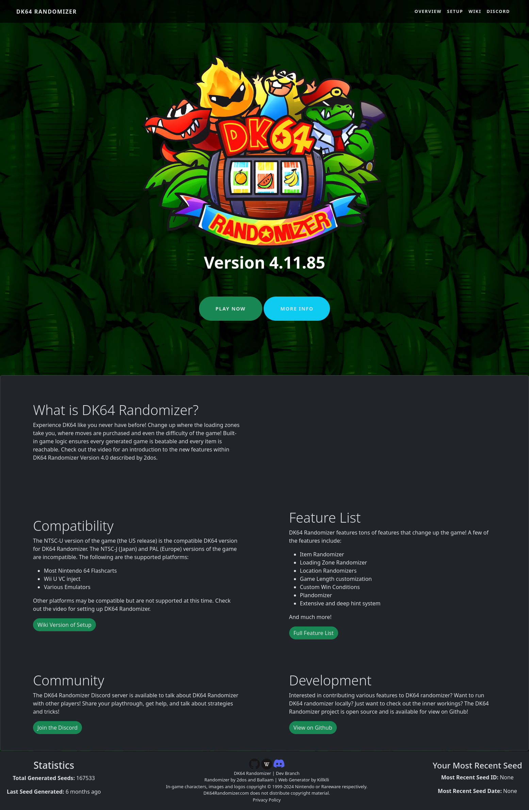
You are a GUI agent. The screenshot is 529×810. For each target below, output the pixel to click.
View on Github (313, 727)
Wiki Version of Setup (64, 625)
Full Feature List (314, 633)
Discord (498, 11)
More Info (296, 308)
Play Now (231, 308)
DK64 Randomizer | (255, 773)
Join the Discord (57, 727)
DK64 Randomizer (46, 11)
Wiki (474, 11)
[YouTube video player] (393, 437)
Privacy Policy (267, 800)
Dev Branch (288, 773)
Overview (428, 11)
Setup (455, 11)
